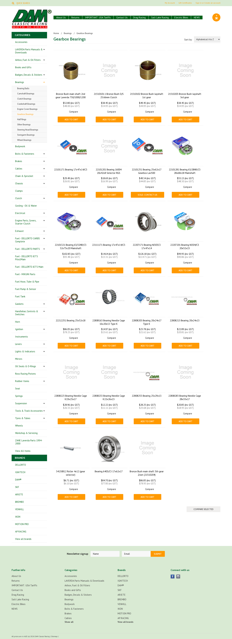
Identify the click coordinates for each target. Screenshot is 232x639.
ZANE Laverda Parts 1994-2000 (28, 442)
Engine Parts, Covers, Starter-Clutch (25, 222)
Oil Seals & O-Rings (25, 366)
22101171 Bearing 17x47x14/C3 (70, 169)
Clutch (18, 198)
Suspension (21, 403)
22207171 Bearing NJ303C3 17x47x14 (147, 246)
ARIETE (19, 494)
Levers (18, 344)
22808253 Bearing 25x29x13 (146, 395)
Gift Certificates (185, 3)
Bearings (19, 82)
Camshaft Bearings (25, 93)
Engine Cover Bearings (27, 109)
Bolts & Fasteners (24, 153)
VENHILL (19, 509)
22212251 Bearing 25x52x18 (70, 320)
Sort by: (188, 39)
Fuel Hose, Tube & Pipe (27, 281)
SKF (17, 487)
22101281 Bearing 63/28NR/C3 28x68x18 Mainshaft (184, 171)
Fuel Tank (20, 296)
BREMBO (19, 501)
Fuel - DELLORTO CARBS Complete (27, 240)
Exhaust (19, 231)
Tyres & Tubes (22, 418)
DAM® (18, 479)
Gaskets (19, 303)
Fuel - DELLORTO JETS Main (29, 266)
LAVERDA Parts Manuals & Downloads (29, 51)
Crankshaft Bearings (26, 104)
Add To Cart (71, 119)
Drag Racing (139, 17)
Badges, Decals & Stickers (28, 74)
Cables (18, 168)
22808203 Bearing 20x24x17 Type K (146, 322)
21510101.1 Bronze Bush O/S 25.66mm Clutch (109, 95)
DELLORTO (20, 464)
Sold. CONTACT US (147, 194)
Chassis (19, 183)
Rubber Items (22, 381)
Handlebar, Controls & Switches (26, 313)
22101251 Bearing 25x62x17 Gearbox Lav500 (146, 171)
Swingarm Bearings (26, 135)
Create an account (212, 3)
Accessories (21, 42)
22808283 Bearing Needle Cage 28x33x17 (184, 397)
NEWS (197, 17)
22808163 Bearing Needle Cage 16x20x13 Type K (108, 322)
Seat (17, 388)
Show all (69, 621)
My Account (170, 3)
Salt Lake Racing (160, 17)
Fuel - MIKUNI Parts (25, 274)
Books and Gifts (23, 67)
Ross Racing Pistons (25, 373)
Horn (17, 321)
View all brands (23, 538)
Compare (73, 111)
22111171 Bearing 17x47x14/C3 (108, 244)
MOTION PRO (22, 524)
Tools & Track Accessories (29, 410)
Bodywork (20, 146)
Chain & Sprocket (24, 176)
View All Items (22, 450)
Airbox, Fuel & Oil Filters (28, 59)
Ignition (19, 329)
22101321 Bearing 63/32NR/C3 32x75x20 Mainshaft (70, 246)
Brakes (18, 161)
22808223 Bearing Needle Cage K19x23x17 (70, 397)
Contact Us (122, 17)
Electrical (20, 213)
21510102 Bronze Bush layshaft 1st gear (146, 95)
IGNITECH (20, 472)
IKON (17, 516)
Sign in (199, 3)
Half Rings (21, 119)
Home (56, 33)
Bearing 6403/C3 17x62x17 (109, 471)
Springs (19, 395)
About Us (61, 17)
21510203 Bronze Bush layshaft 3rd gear (184, 95)
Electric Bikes (181, 17)
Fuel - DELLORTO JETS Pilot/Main (26, 258)
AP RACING (20, 531)
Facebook (173, 577)
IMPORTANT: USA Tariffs (98, 17)
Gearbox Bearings (25, 114)
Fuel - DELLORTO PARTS (27, 248)
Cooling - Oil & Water (26, 205)
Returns (75, 17)
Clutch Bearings (24, 98)
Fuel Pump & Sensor (25, 289)
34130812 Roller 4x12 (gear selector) (70, 473)
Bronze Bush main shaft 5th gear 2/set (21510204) (147, 473)
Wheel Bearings (24, 140)
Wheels (19, 425)
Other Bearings (24, 124)
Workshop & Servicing (26, 433)
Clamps (19, 190)
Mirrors (18, 358)
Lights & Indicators (25, 351)
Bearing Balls (23, 88)
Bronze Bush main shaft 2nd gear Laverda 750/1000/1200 (71, 95)
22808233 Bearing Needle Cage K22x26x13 (108, 397)
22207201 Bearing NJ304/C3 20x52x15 (184, 246)
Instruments (21, 336)
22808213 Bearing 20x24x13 (184, 320)
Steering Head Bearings (27, 129)
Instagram (178, 577)
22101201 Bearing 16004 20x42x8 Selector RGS (108, 171)
